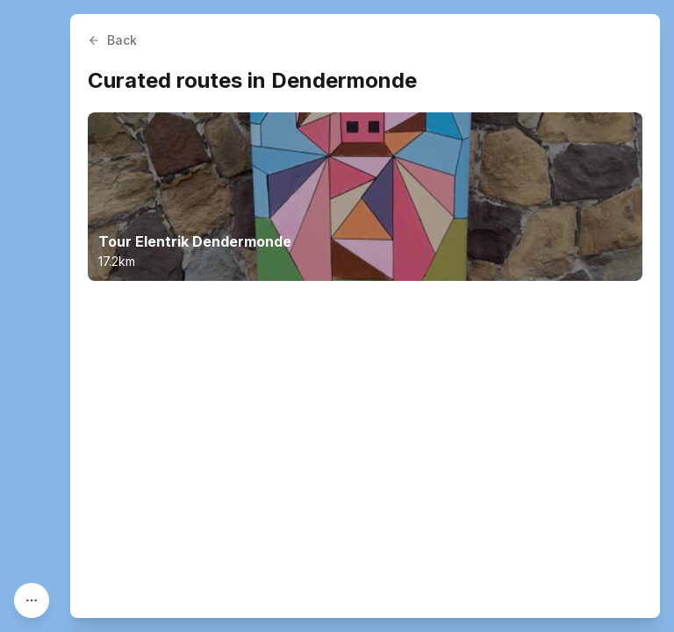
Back (112, 39)
